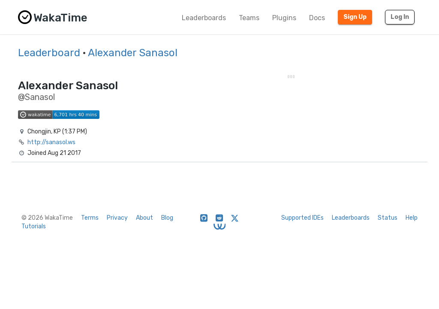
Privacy (117, 217)
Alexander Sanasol (132, 53)
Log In (400, 17)
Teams (249, 18)
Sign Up (355, 17)
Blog (167, 217)
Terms (90, 217)
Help (412, 217)
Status (387, 217)
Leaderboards (204, 18)
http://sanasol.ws (51, 142)
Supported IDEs (302, 217)
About (144, 217)
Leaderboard (49, 53)
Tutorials (33, 226)
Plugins (284, 18)
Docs (317, 18)
